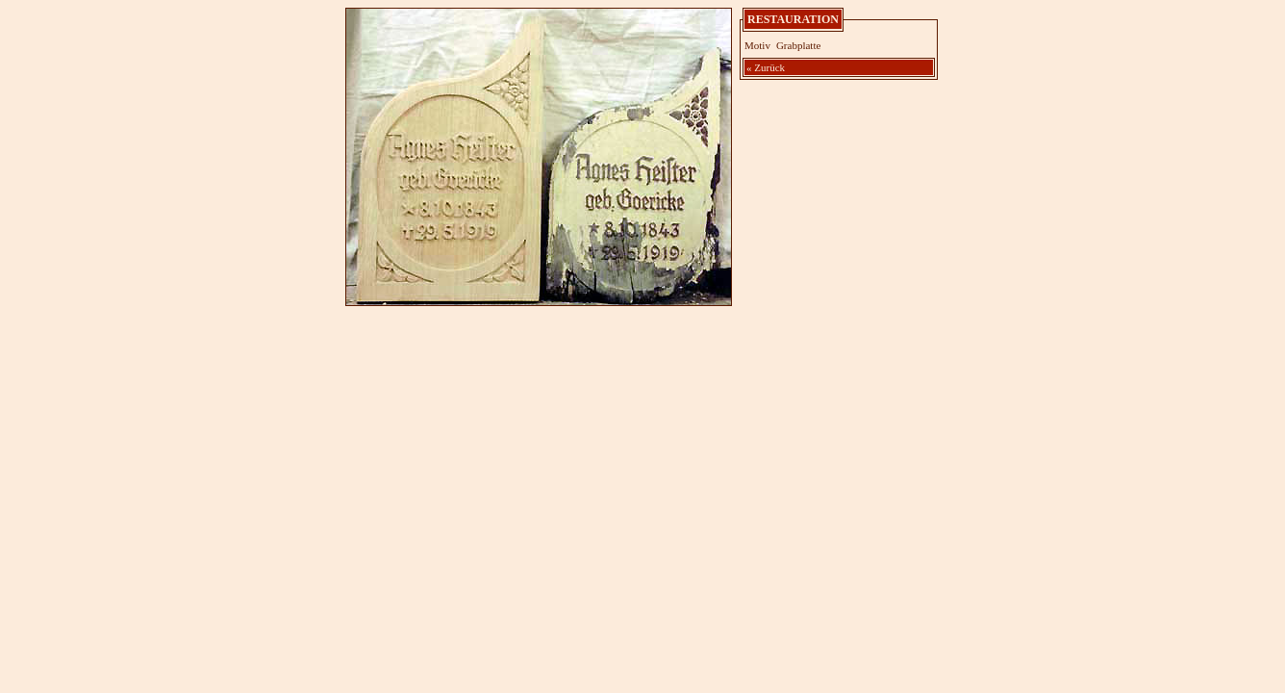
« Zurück (765, 67)
